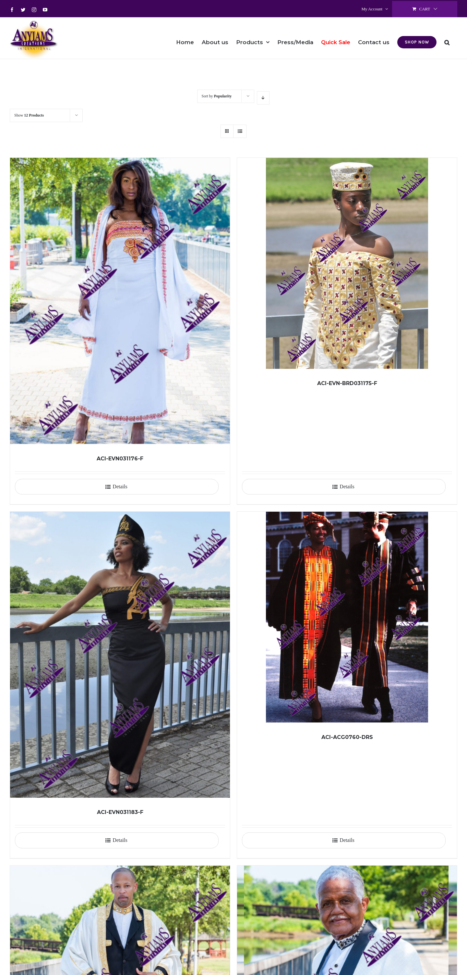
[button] (446, 38)
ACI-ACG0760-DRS (347, 737)
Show (29, 115)
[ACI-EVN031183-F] (120, 655)
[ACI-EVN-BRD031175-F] (347, 263)
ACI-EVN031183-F (120, 812)
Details (120, 486)
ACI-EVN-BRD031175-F (347, 383)
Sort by (217, 96)
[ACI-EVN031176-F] (120, 301)
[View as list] (240, 131)
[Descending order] (263, 98)
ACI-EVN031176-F (120, 459)
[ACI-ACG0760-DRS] (347, 617)
